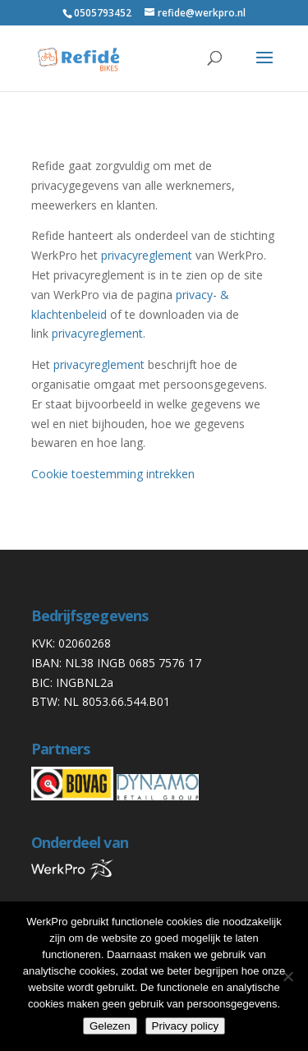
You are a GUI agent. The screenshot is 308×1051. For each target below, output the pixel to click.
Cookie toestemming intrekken (113, 474)
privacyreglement (146, 255)
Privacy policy (185, 1026)
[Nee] (287, 976)
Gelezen (110, 1026)
